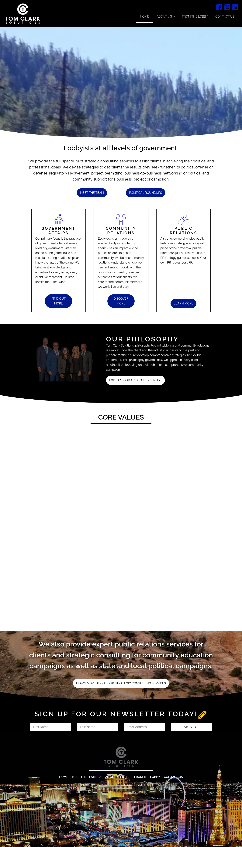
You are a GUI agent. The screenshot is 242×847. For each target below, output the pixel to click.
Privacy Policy (167, 831)
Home (144, 16)
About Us (164, 16)
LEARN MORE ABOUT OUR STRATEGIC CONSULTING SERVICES (121, 683)
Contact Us (225, 16)
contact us (173, 823)
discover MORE (121, 301)
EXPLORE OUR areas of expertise (135, 380)
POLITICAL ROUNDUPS (145, 192)
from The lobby (147, 823)
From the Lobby (195, 16)
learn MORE (183, 303)
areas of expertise (114, 823)
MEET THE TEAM (83, 823)
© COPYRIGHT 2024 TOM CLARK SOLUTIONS (92, 831)
